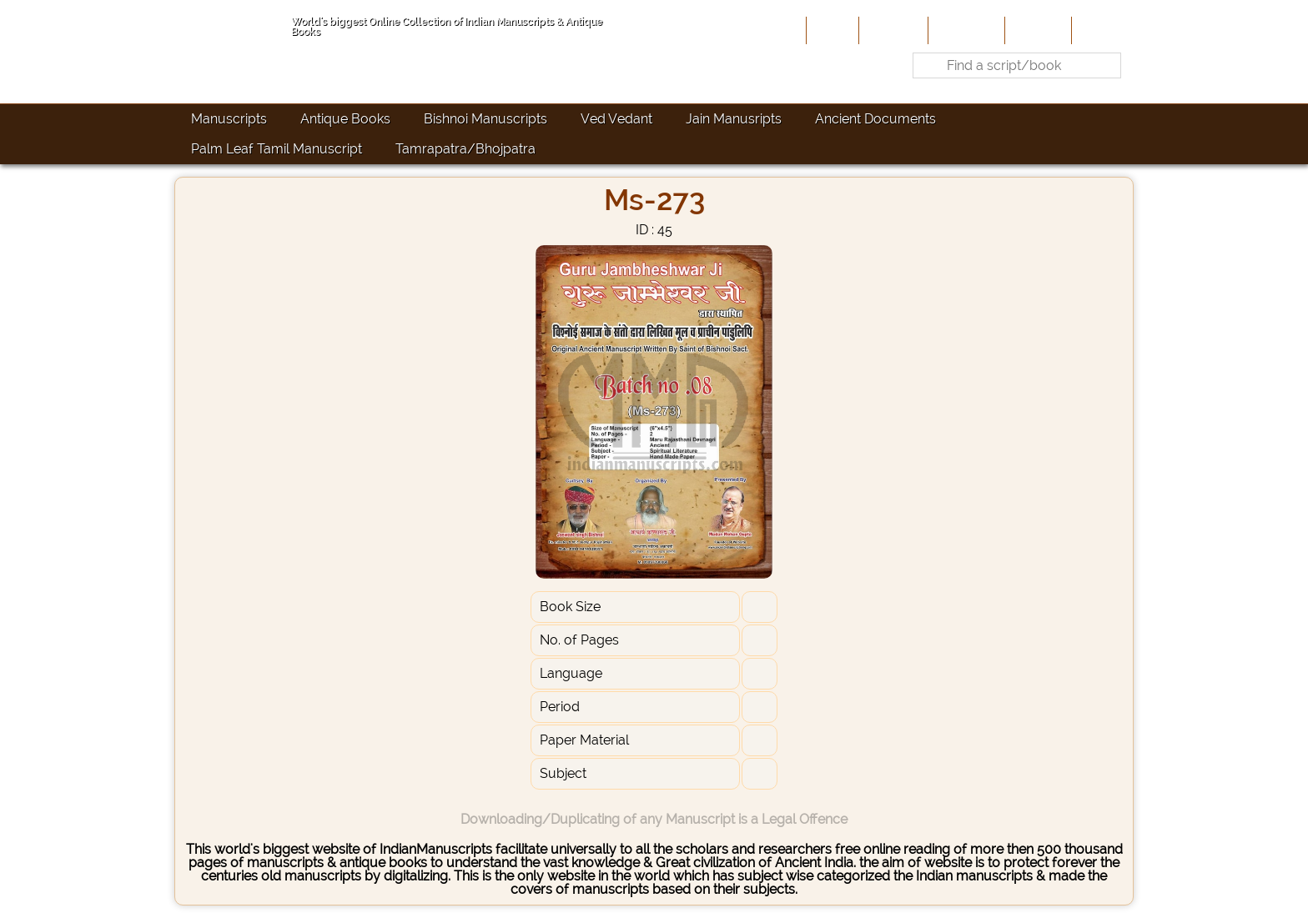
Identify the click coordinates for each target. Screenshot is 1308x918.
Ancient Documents (875, 119)
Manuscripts (229, 119)
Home (831, 30)
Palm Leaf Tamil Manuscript (276, 149)
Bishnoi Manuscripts (485, 119)
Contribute (965, 30)
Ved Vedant (616, 119)
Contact (1100, 30)
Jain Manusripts (734, 119)
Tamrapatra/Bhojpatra (465, 149)
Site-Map (1036, 30)
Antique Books (345, 119)
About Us (892, 30)
